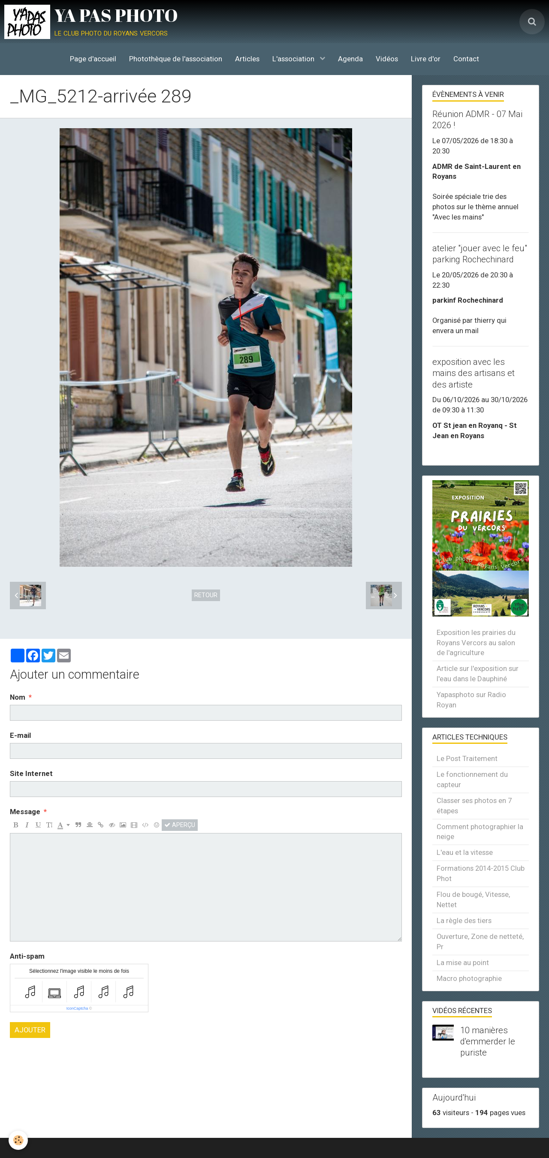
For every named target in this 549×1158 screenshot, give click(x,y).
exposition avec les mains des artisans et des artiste (473, 373)
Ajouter (30, 1030)
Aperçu (179, 824)
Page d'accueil (93, 58)
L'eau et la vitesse (465, 852)
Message (25, 811)
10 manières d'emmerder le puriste (487, 1041)
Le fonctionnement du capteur (472, 779)
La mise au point (463, 962)
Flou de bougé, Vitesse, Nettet (473, 899)
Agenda (350, 58)
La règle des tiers (464, 920)
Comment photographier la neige (480, 831)
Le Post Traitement (467, 758)
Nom (17, 697)
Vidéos (387, 58)
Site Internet (31, 773)
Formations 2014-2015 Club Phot (481, 873)
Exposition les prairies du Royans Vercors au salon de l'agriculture (476, 642)
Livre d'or (425, 58)
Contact (466, 58)
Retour (205, 595)
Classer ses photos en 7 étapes (474, 805)
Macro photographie (469, 978)
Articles (247, 58)
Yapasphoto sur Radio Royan (471, 699)
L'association (294, 58)
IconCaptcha (77, 1008)
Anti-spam (27, 956)
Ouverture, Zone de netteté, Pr (480, 941)
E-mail (20, 735)
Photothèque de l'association (175, 58)
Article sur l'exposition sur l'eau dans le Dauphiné (478, 673)
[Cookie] (18, 1140)
